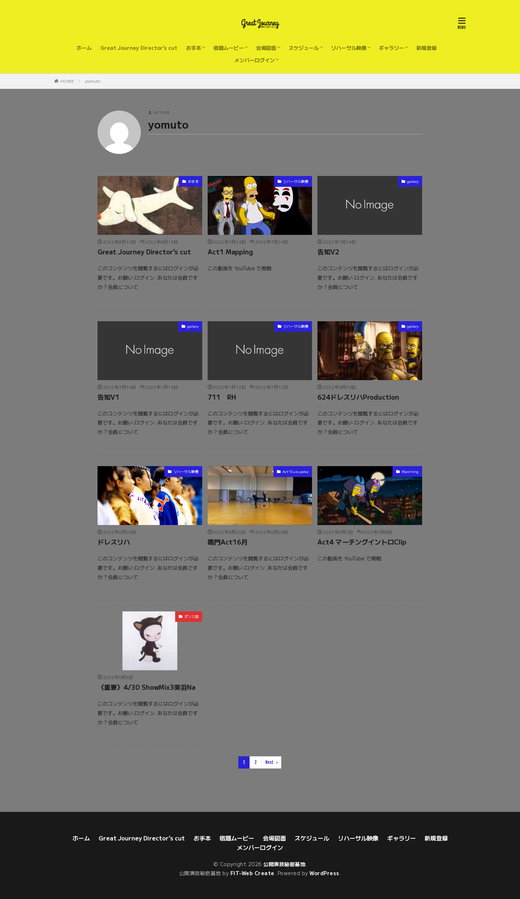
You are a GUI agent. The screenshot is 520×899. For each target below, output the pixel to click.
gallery (413, 181)
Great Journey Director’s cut (138, 47)
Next (269, 762)
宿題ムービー (228, 47)
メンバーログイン (254, 60)
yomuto (92, 81)
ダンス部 (191, 616)
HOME (67, 81)
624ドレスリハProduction (358, 396)
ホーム (84, 47)
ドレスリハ (114, 541)
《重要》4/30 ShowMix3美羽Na (146, 687)
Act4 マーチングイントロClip (361, 541)
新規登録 (426, 47)
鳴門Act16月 (228, 541)
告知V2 (328, 251)
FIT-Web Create (252, 873)
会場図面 (266, 47)
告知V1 (109, 396)
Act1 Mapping (230, 251)
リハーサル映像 (349, 47)
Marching (410, 471)
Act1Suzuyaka (295, 471)
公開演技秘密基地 (284, 864)
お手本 (193, 47)
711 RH (222, 396)
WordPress (324, 873)
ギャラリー (391, 47)
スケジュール (304, 47)
